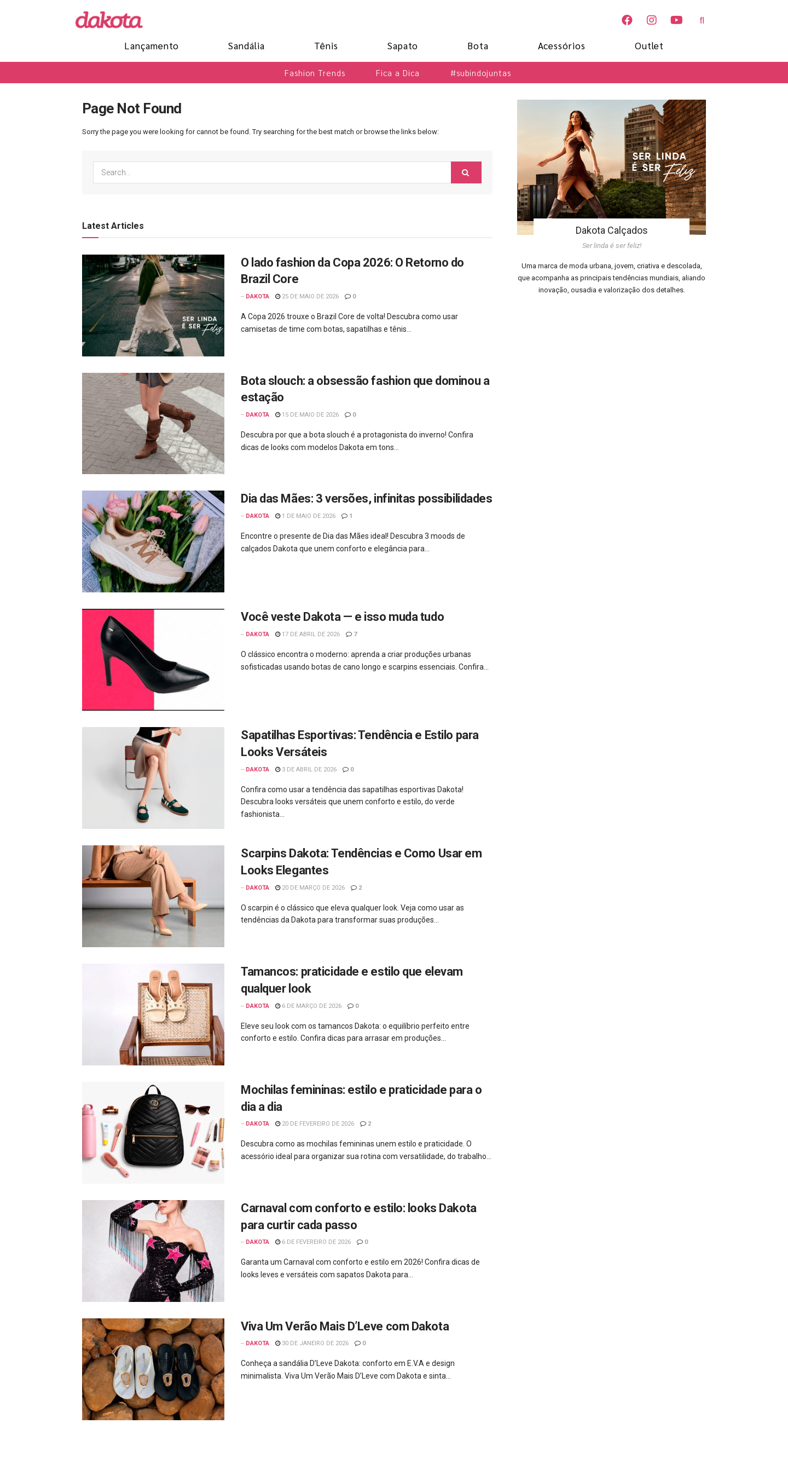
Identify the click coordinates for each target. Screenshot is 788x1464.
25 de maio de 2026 (307, 296)
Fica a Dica (398, 72)
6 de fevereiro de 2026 (313, 1242)
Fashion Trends (315, 72)
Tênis (326, 45)
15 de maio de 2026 (307, 414)
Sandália (246, 45)
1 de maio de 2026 (305, 516)
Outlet (649, 45)
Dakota (257, 296)
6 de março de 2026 (308, 1006)
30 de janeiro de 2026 (312, 1343)
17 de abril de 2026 (307, 634)
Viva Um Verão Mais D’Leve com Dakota (345, 1326)
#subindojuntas (480, 72)
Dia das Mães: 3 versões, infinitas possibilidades (366, 498)
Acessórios (562, 45)
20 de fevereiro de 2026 (314, 1123)
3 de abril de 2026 (306, 769)
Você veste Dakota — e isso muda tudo (342, 617)
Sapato (402, 45)
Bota (478, 45)
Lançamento (151, 45)
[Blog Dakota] (115, 19)
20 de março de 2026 (310, 887)
